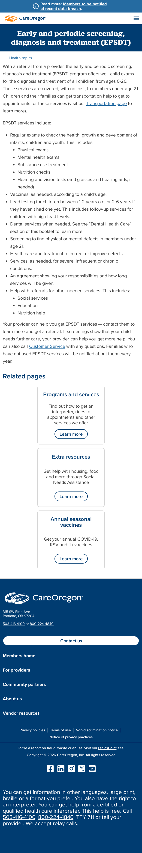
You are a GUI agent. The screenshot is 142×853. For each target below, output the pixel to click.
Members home (19, 655)
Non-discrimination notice (97, 730)
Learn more (71, 434)
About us (12, 698)
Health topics (20, 58)
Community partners (24, 684)
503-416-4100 (14, 624)
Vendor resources (21, 713)
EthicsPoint (107, 748)
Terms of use (60, 730)
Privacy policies (32, 730)
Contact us (71, 640)
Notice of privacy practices (71, 737)
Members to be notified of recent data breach (73, 6)
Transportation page (106, 103)
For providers (16, 669)
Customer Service (47, 346)
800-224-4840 (42, 624)
